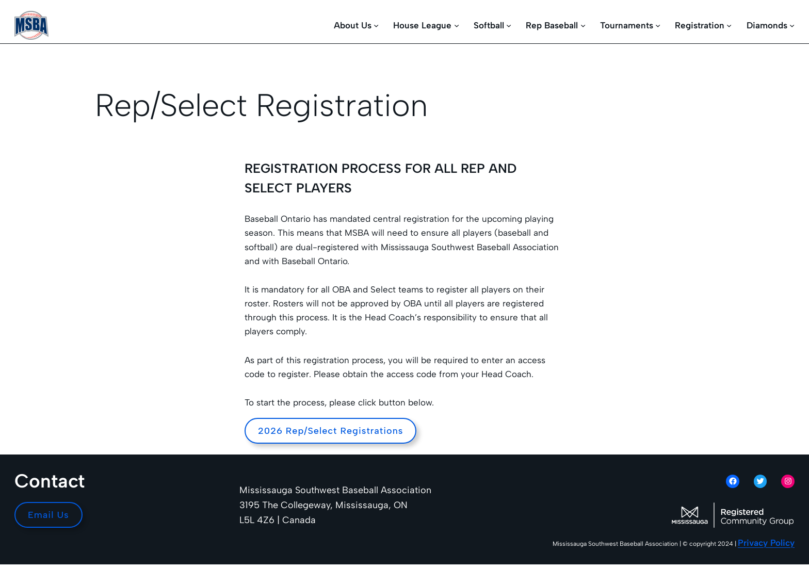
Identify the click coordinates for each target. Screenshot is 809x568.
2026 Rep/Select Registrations (330, 430)
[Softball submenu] (508, 25)
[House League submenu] (456, 25)
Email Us (48, 515)
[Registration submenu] (729, 25)
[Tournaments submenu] (657, 25)
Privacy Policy (766, 543)
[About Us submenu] (376, 25)
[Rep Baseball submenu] (583, 25)
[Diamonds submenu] (792, 25)
